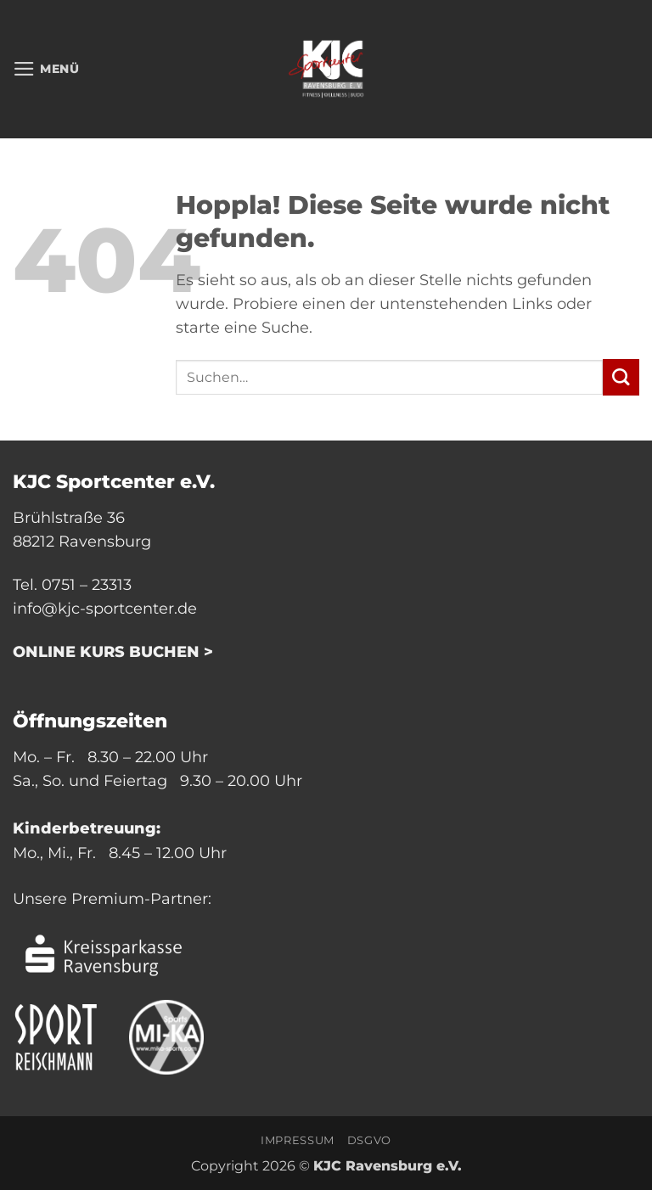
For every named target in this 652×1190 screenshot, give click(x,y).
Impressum (297, 1140)
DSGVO (369, 1140)
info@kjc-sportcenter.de (105, 608)
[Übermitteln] (621, 377)
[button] (46, 69)
